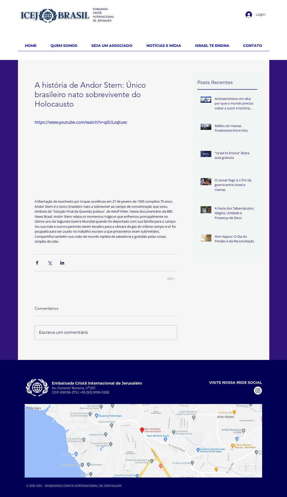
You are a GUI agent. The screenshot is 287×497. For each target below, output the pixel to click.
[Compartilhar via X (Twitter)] (49, 262)
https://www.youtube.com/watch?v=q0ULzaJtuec (81, 122)
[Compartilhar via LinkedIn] (62, 262)
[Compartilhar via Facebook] (37, 262)
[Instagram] (258, 391)
